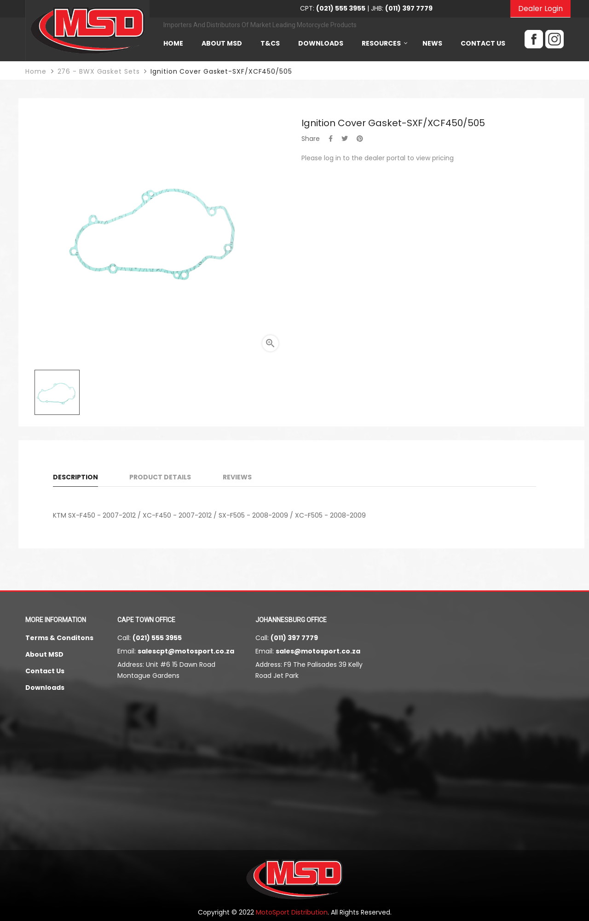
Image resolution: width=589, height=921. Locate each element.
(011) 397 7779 (294, 637)
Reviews (237, 477)
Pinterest (360, 138)
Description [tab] (75, 477)
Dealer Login (540, 8)
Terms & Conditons (59, 637)
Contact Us (44, 671)
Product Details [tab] (160, 477)
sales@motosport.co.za (318, 651)
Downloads (44, 687)
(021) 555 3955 (157, 637)
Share (331, 138)
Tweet (344, 138)
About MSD (44, 654)
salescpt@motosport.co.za (186, 651)
